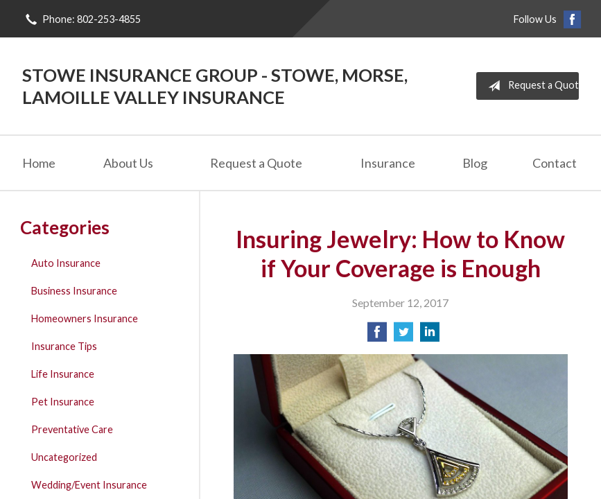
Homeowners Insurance (84, 318)
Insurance (387, 162)
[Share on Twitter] (403, 335)
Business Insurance (74, 291)
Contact (554, 162)
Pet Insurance (62, 402)
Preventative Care (72, 429)
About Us (128, 162)
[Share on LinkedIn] (429, 335)
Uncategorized (64, 457)
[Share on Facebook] (377, 335)
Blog (474, 162)
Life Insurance (62, 374)
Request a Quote (530, 86)
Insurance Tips (64, 346)
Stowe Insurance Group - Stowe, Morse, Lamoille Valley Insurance (215, 85)
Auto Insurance (66, 263)
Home (38, 162)
